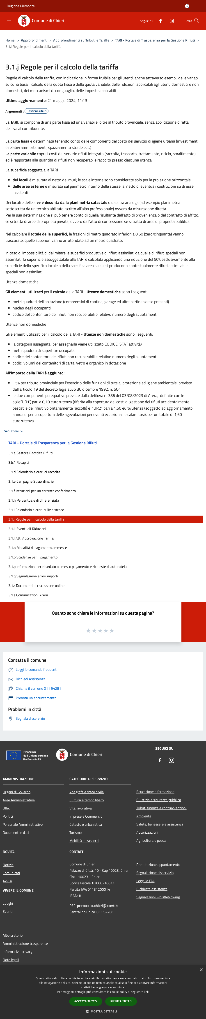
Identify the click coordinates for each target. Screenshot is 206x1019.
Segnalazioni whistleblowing (158, 897)
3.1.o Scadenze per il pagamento (32, 557)
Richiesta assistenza (151, 889)
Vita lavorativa (80, 808)
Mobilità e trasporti (84, 840)
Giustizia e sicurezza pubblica (158, 799)
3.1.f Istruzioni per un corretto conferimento (42, 490)
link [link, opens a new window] (146, 992)
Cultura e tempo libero (86, 800)
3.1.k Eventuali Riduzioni (27, 528)
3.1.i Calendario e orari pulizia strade (36, 509)
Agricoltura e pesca (151, 840)
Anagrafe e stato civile (86, 792)
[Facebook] (158, 21)
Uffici (7, 808)
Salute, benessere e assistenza (159, 824)
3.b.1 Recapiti (18, 462)
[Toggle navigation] (9, 20)
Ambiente (143, 816)
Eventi (8, 911)
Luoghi (8, 903)
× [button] (201, 970)
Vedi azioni (14, 431)
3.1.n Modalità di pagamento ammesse (37, 547)
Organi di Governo (16, 792)
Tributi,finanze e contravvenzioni (161, 808)
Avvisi (7, 881)
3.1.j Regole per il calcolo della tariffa (36, 519)
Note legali (11, 959)
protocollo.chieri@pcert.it (97, 905)
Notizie (8, 864)
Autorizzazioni (147, 832)
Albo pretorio (13, 935)
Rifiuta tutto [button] (121, 1001)
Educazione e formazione (155, 791)
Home (9, 40)
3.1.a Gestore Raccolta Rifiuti (30, 453)
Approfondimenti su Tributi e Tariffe (81, 40)
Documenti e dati (16, 832)
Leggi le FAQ (145, 880)
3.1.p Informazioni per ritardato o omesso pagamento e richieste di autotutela (67, 566)
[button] (103, 1011)
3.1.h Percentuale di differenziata (33, 500)
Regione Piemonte (21, 6)
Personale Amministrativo (23, 824)
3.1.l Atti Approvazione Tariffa (31, 538)
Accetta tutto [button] (85, 1001)
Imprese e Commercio (85, 816)
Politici (8, 816)
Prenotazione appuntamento (158, 864)
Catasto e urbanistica (85, 824)
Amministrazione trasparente (25, 943)
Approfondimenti (34, 40)
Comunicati (11, 873)
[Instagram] (169, 21)
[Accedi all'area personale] (187, 6)
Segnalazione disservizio (155, 872)
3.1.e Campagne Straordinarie (31, 481)
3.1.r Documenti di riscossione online (36, 585)
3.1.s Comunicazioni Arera (28, 595)
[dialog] (103, 992)
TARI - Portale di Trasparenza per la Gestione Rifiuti (155, 40)
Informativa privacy (17, 951)
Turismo (75, 832)
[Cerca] (196, 20)
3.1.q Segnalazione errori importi (33, 576)
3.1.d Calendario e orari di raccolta (34, 472)
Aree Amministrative (19, 800)
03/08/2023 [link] (132, 395)
